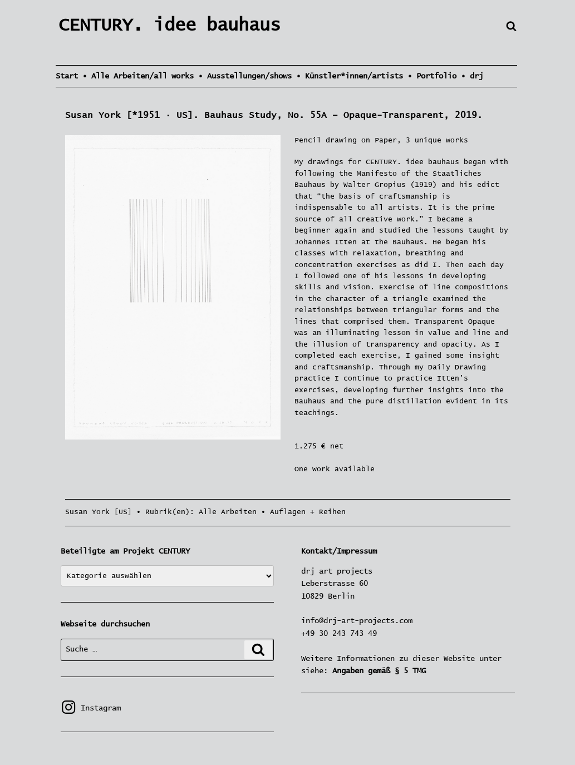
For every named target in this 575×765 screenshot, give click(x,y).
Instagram (91, 708)
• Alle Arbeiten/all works (138, 76)
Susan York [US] (98, 512)
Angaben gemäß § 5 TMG (379, 671)
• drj (472, 76)
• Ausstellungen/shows (245, 76)
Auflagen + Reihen (308, 512)
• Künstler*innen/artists (349, 76)
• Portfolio (431, 76)
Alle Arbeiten (228, 512)
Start (67, 76)
